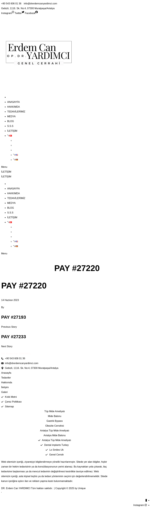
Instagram (138, 505)
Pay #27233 (13, 336)
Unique (82, 488)
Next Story (6, 346)
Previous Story (9, 327)
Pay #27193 (13, 317)
